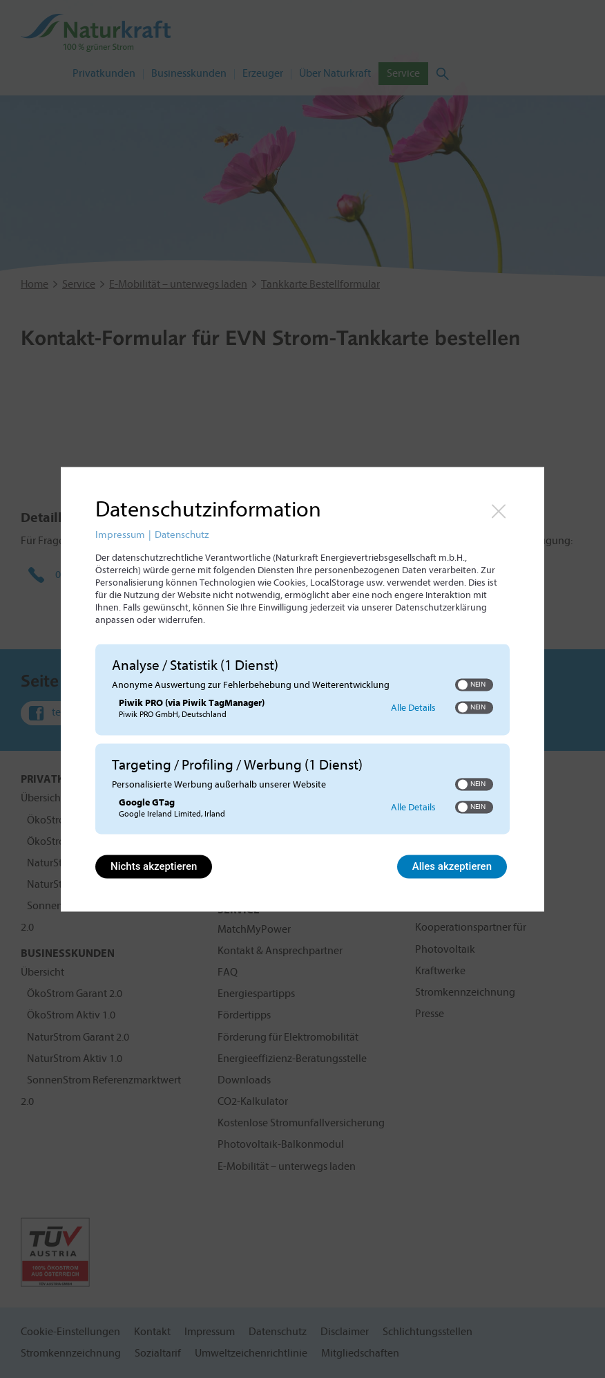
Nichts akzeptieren (154, 866)
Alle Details (413, 707)
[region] (302, 741)
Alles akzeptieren (452, 866)
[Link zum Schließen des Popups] (499, 511)
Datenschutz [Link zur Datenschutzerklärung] (182, 535)
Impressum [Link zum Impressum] (120, 535)
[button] (463, 685)
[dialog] (302, 689)
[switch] (474, 685)
